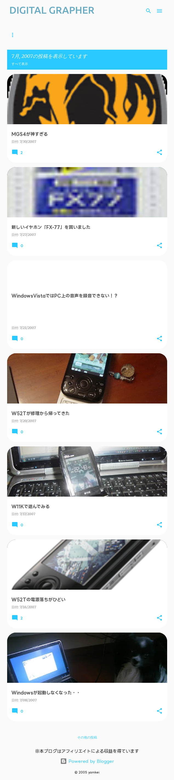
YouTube (39, 35)
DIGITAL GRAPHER (51, 10)
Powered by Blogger (87, 761)
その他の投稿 (87, 737)
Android (114, 35)
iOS (91, 35)
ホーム (14, 35)
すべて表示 (20, 64)
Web (137, 35)
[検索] (148, 10)
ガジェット (68, 35)
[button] (159, 152)
